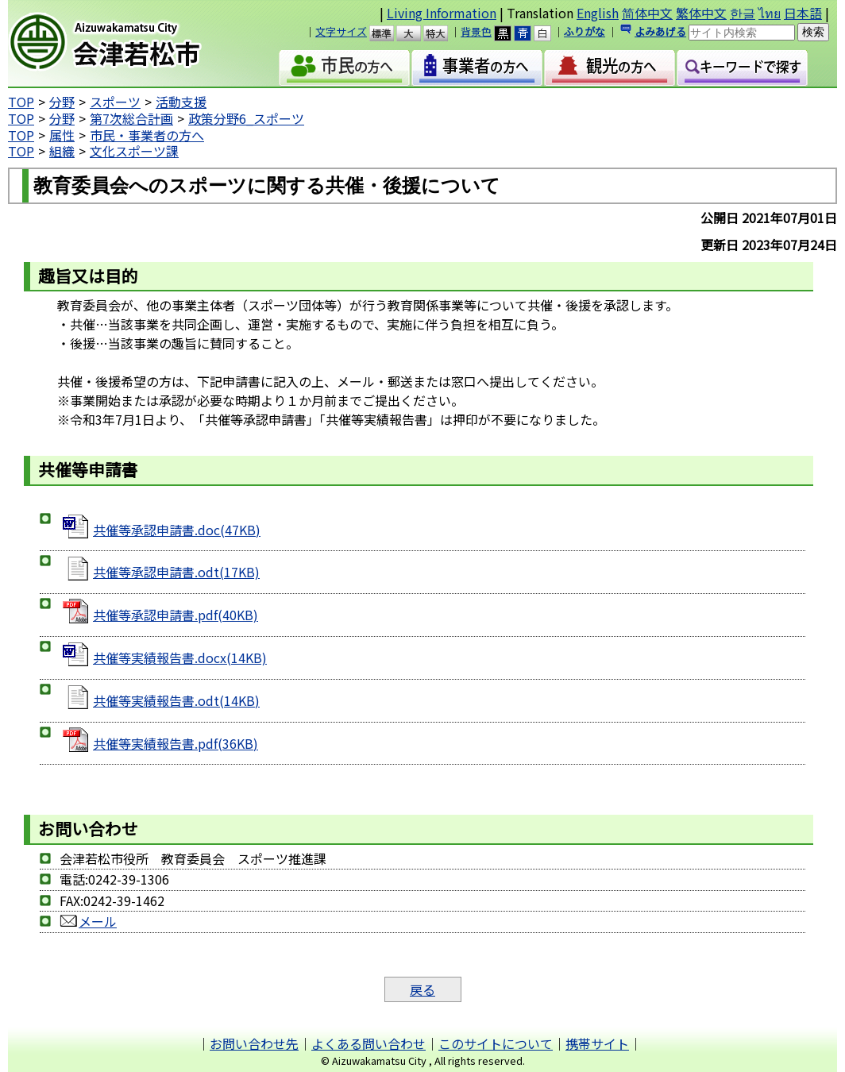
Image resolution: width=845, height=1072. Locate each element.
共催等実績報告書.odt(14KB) (176, 700)
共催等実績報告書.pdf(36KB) (175, 743)
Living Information (441, 12)
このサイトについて (495, 1043)
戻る (422, 989)
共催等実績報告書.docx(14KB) (180, 657)
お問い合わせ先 (254, 1043)
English (598, 12)
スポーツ (115, 101)
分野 (62, 101)
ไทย (769, 12)
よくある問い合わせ (368, 1043)
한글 (742, 12)
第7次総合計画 (131, 118)
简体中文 (647, 12)
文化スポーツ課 (134, 150)
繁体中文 (701, 12)
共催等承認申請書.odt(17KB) (176, 571)
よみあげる (660, 31)
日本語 (803, 12)
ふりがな (584, 31)
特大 (443, 33)
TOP (21, 101)
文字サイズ (341, 31)
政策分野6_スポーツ (246, 118)
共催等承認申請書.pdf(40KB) (175, 614)
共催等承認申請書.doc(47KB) (176, 529)
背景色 (476, 31)
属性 (62, 135)
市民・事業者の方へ (147, 135)
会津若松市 (128, 43)
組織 (62, 150)
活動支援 (181, 101)
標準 (389, 33)
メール (88, 921)
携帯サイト (597, 1043)
